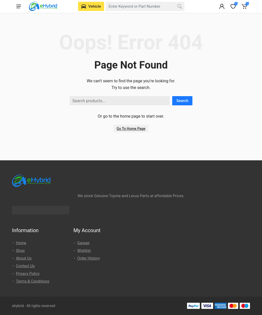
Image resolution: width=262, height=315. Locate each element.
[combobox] (145, 6)
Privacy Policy (27, 273)
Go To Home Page (131, 129)
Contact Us (25, 266)
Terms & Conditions (32, 281)
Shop (20, 250)
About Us (23, 258)
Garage (83, 243)
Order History (88, 258)
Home (21, 243)
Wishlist (84, 250)
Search (182, 100)
